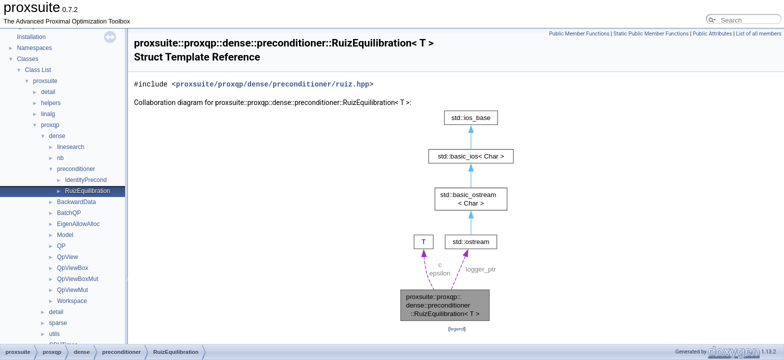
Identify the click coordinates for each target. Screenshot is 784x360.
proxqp (50, 125)
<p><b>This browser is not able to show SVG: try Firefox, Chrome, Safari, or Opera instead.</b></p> (457, 216)
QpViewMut (72, 290)
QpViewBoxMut (77, 279)
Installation (31, 37)
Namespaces (34, 48)
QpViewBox (72, 268)
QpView (67, 257)
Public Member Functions (579, 33)
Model (65, 235)
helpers (50, 103)
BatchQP (69, 213)
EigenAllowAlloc (78, 224)
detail (48, 92)
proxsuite (45, 81)
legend (457, 329)
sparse (58, 323)
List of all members (759, 33)
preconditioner (76, 169)
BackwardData (76, 202)
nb (60, 158)
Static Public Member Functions (651, 33)
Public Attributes (712, 33)
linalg (48, 114)
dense (57, 136)
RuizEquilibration (87, 191)
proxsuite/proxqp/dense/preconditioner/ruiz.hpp (272, 84)
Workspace (72, 301)
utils (54, 334)
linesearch (70, 147)
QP (61, 246)
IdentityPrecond (85, 180)
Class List (38, 70)
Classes (27, 59)
